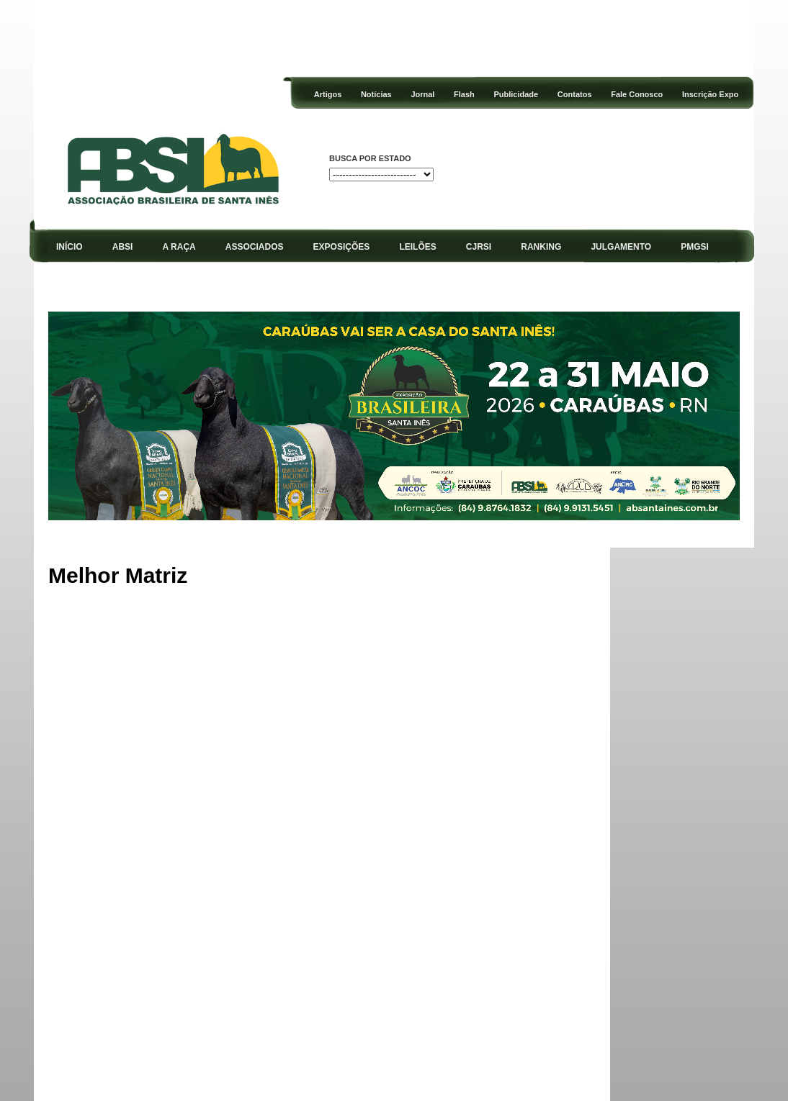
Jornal (422, 94)
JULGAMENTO (621, 247)
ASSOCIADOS (254, 247)
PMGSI (695, 247)
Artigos (328, 94)
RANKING (541, 247)
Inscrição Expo (710, 94)
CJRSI (478, 247)
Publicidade (515, 94)
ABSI (122, 247)
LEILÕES (417, 247)
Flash (464, 94)
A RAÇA (179, 247)
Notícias (376, 94)
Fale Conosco (637, 94)
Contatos (575, 94)
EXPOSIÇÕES (341, 247)
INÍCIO (69, 247)
